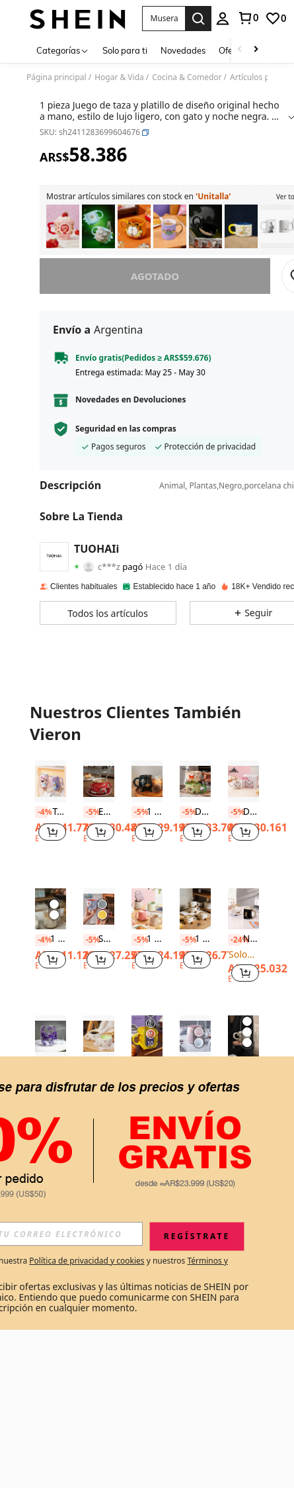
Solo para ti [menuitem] (124, 50)
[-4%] (41, 812)
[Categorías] (63, 50)
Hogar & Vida (119, 77)
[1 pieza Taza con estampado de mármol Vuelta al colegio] (195, 1036)
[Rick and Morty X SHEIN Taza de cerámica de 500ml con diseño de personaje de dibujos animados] (98, 227)
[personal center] (223, 18)
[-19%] (137, 1079)
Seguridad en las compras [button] (125, 429)
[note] (50, 1108)
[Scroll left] (239, 50)
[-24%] (234, 940)
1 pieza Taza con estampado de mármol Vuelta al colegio (195, 1067)
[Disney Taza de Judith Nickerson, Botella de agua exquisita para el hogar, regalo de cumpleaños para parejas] (195, 781)
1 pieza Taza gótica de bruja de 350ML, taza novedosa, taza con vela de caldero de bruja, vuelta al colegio (147, 812)
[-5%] (89, 812)
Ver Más (147, 1151)
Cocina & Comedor (186, 77)
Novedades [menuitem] (183, 50)
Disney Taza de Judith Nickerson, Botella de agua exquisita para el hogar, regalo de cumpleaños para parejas (195, 812)
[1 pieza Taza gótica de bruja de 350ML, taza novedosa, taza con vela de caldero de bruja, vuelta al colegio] (147, 781)
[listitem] (62, 227)
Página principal (56, 77)
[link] (247, 18)
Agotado (155, 276)
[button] (163, 18)
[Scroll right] (255, 50)
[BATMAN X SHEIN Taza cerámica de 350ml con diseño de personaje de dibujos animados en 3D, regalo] (205, 227)
